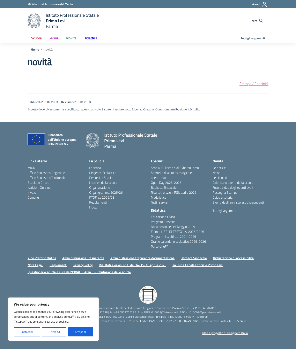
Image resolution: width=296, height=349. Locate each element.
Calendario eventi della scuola (233, 182)
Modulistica (158, 197)
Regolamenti (98, 202)
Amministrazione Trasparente (83, 257)
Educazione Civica (163, 216)
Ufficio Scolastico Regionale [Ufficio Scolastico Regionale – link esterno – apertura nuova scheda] (46, 172)
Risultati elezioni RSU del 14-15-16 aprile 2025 (132, 264)
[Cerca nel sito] (256, 20)
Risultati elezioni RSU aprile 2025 (174, 192)
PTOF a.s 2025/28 (101, 197)
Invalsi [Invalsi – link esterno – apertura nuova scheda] (32, 192)
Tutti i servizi (159, 202)
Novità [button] (71, 38)
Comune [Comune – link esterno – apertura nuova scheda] (33, 197)
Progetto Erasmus (163, 221)
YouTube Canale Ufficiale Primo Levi (197, 264)
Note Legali (35, 264)
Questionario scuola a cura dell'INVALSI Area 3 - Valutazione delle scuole (79, 271)
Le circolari (220, 177)
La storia (95, 167)
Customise (27, 332)
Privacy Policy (83, 264)
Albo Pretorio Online (42, 257)
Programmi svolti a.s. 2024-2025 (173, 236)
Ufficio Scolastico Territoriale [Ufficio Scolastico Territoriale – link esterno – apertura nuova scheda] (47, 177)
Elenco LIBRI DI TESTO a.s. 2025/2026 (177, 231)
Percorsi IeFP (159, 246)
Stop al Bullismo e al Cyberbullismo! (175, 167)
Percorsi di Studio (100, 177)
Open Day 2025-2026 (166, 182)
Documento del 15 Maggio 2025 (173, 226)
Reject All (54, 332)
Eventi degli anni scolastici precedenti (238, 202)
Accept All (80, 332)
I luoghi (94, 207)
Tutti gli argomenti (253, 38)
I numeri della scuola (103, 182)
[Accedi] (259, 4)
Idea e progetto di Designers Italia (225, 332)
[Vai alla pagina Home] (35, 49)
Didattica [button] (90, 38)
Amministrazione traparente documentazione (142, 257)
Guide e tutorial (223, 197)
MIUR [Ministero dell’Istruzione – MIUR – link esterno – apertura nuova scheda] (31, 167)
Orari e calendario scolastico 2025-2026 (178, 241)
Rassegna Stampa (225, 192)
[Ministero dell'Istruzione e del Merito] (50, 4)
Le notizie (219, 167)
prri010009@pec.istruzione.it (203, 312)
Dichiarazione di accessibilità (233, 257)
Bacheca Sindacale (164, 187)
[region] (53, 319)
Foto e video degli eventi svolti (233, 187)
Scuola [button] (36, 38)
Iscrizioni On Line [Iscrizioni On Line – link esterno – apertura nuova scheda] (39, 187)
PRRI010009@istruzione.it (161, 312)
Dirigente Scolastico (102, 172)
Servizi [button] (54, 38)
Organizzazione (99, 187)
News (216, 172)
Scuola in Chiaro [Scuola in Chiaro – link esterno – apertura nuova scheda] (38, 182)
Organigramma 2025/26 (106, 192)
